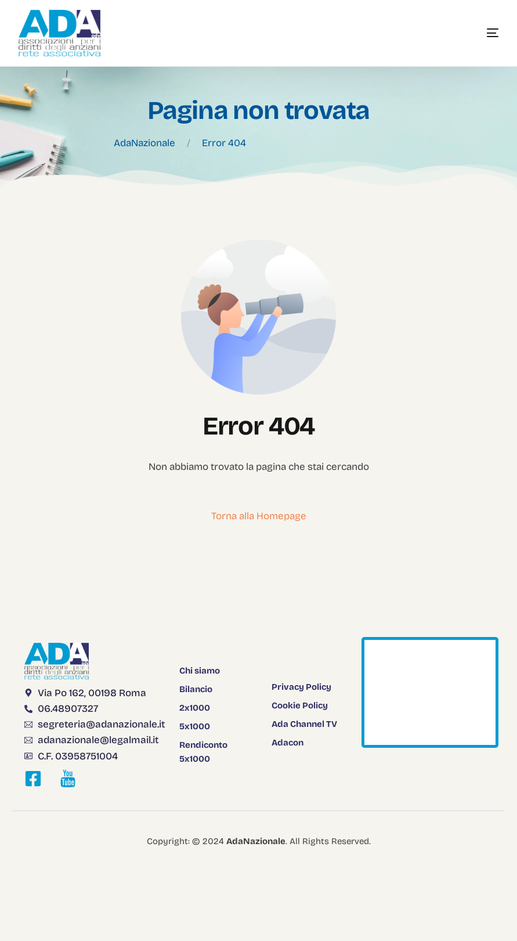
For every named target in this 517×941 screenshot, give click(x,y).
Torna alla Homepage (258, 516)
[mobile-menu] (475, 33)
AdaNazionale (144, 143)
